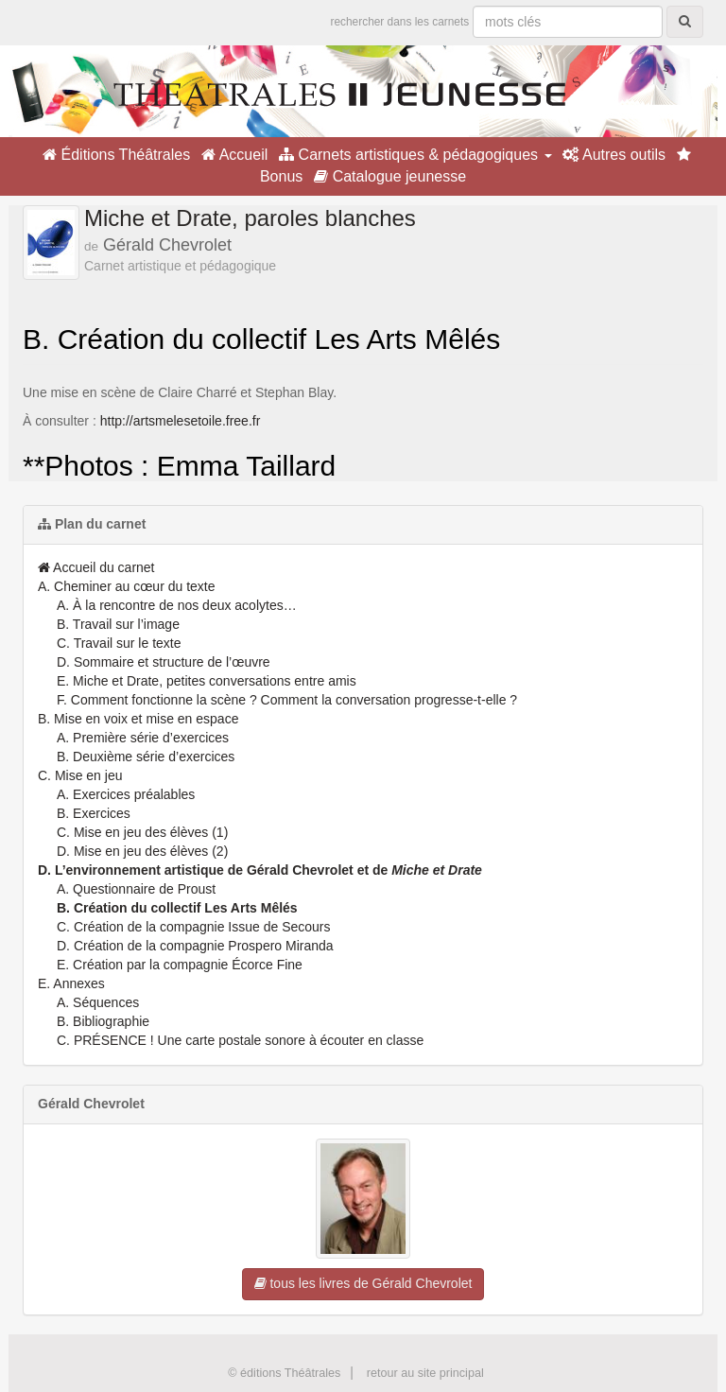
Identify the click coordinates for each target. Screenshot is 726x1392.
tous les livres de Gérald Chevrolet (363, 1283)
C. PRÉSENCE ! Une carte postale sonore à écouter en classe (240, 1040)
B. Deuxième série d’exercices (145, 756)
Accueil (234, 155)
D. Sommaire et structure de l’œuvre (163, 662)
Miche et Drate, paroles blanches (250, 218)
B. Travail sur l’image (118, 624)
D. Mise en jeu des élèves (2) (142, 851)
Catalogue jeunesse (390, 176)
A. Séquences (98, 1002)
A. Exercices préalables (126, 794)
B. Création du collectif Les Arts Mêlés (177, 907)
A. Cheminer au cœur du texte (127, 586)
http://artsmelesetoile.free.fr (180, 420)
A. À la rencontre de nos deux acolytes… (177, 605)
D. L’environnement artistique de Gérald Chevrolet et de (260, 870)
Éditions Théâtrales (116, 155)
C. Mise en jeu (80, 775)
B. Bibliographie (103, 1021)
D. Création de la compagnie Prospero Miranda (195, 945)
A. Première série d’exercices (143, 737)
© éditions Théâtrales (284, 1373)
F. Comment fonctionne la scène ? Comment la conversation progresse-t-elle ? (287, 699)
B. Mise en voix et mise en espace (138, 718)
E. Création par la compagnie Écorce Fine (179, 964)
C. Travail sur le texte (119, 643)
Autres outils (614, 155)
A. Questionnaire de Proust (136, 888)
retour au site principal (425, 1373)
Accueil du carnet (96, 567)
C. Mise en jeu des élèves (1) (142, 832)
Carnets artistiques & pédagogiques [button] (415, 155)
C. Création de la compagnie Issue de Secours (194, 926)
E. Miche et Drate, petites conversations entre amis (206, 680)
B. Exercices (93, 813)
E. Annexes (71, 983)
